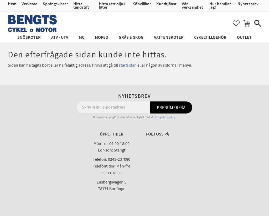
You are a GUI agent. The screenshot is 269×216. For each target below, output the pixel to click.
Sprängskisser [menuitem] (55, 4)
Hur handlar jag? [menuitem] (220, 5)
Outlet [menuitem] (244, 37)
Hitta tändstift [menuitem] (81, 5)
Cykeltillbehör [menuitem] (210, 37)
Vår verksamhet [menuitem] (192, 5)
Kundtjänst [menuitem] (166, 4)
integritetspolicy (165, 117)
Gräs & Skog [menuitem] (131, 37)
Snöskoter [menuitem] (29, 37)
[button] (236, 23)
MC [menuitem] (81, 37)
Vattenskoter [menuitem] (169, 37)
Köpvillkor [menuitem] (141, 4)
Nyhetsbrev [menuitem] (247, 4)
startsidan (128, 65)
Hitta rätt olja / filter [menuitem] (112, 5)
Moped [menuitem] (101, 37)
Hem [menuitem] (12, 4)
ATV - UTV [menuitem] (59, 37)
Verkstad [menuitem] (30, 4)
